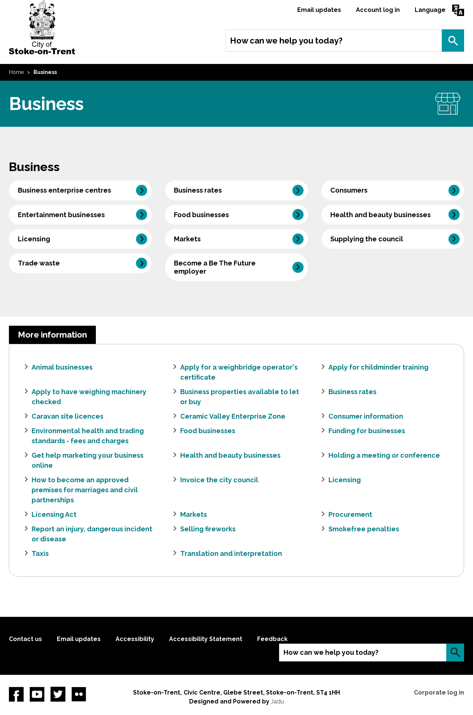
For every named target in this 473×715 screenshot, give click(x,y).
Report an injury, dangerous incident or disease (92, 534)
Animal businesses (62, 367)
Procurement (350, 514)
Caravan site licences (67, 416)
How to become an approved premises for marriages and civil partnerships (85, 490)
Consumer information (365, 416)
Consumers (348, 190)
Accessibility (135, 638)
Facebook (16, 694)
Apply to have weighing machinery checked (89, 397)
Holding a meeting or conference (384, 455)
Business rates (198, 190)
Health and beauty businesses (380, 215)
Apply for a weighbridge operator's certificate (239, 372)
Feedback (272, 638)
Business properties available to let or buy (239, 397)
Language (430, 9)
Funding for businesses (366, 431)
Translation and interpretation (231, 553)
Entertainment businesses (61, 215)
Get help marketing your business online (87, 460)
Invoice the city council (219, 480)
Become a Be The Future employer (215, 267)
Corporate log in (439, 692)
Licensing (34, 239)
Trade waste (39, 263)
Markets (187, 239)
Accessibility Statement (205, 638)
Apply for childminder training (378, 367)
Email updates (319, 9)
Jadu (277, 701)
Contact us (25, 638)
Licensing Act (54, 514)
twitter (58, 694)
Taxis (40, 553)
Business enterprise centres (64, 190)
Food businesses (201, 215)
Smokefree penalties (363, 529)
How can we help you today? (286, 40)
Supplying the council (366, 239)
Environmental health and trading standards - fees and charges (88, 436)
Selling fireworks (208, 529)
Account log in (378, 9)
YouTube (37, 694)
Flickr (78, 694)
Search (453, 40)
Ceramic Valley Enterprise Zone (232, 416)
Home (16, 72)
